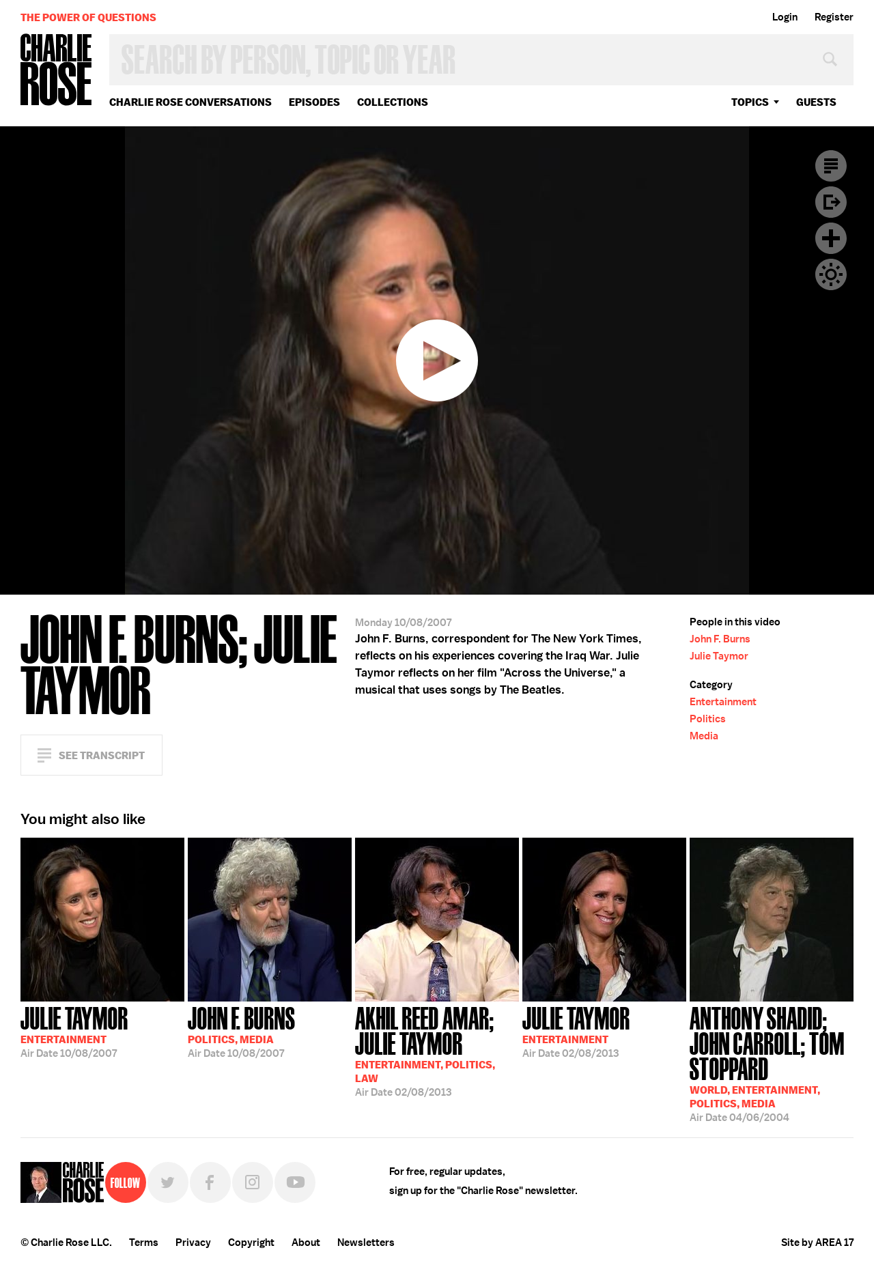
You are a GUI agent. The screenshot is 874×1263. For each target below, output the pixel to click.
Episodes (314, 102)
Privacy (193, 1242)
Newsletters (366, 1242)
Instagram (252, 1182)
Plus (831, 238)
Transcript (831, 166)
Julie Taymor (719, 656)
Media (704, 736)
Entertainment (723, 702)
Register (834, 17)
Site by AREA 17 (817, 1242)
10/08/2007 (74, 1031)
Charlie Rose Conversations (190, 102)
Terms (143, 1242)
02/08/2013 (437, 1050)
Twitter (167, 1182)
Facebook (210, 1182)
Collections (392, 102)
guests (816, 102)
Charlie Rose (56, 70)
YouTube (294, 1182)
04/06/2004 (772, 1063)
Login (785, 17)
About (306, 1242)
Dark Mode (831, 274)
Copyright (251, 1242)
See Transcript (102, 755)
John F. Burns (720, 639)
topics (750, 102)
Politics (708, 719)
